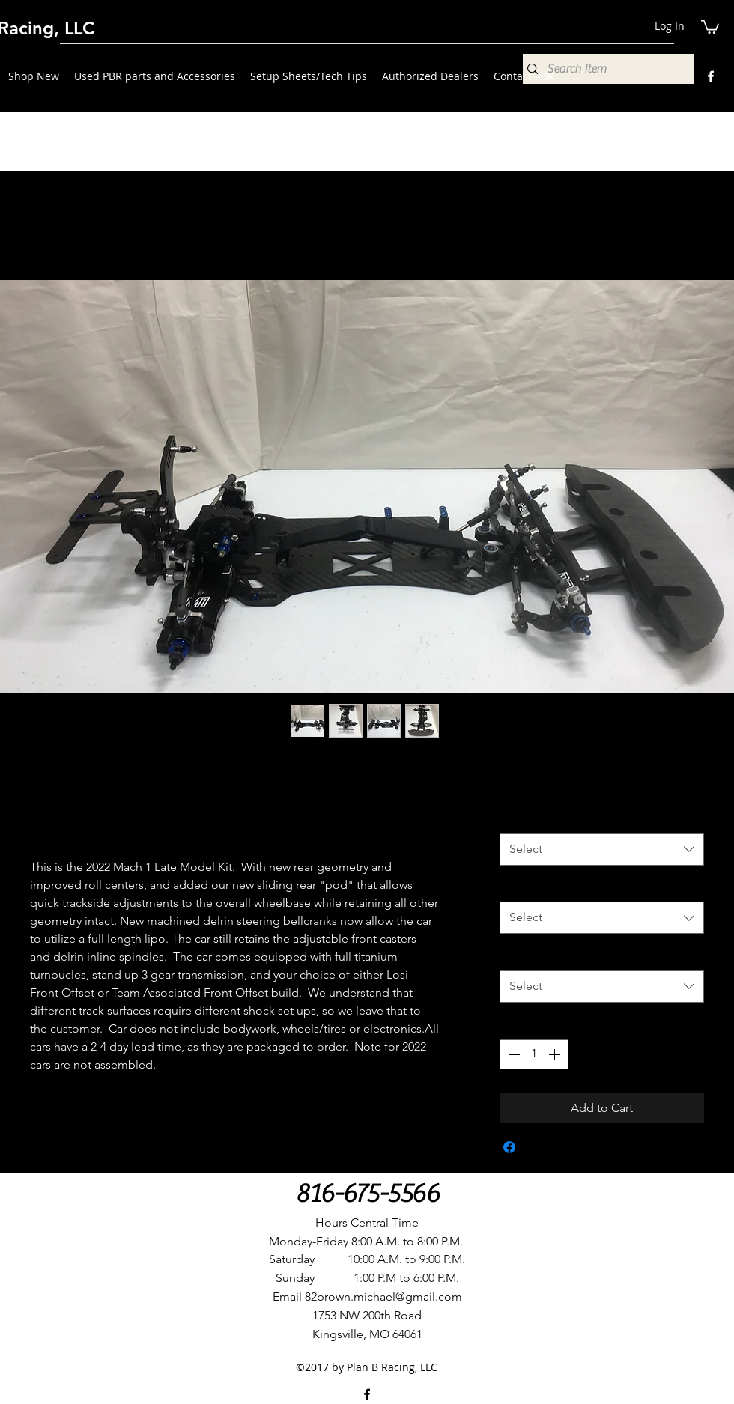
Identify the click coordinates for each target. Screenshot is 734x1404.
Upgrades (530, 954)
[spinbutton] (534, 1054)
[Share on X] (538, 1147)
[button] (710, 26)
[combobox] (602, 849)
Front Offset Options (559, 817)
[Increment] (555, 1054)
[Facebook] (710, 76)
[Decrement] (512, 1054)
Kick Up (524, 886)
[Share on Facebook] (509, 1147)
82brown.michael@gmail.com (383, 1296)
